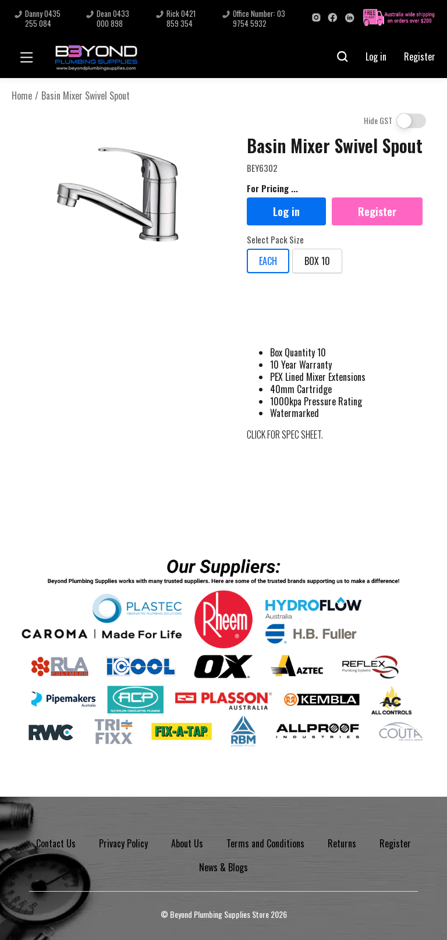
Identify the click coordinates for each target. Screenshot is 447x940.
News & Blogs (223, 867)
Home (22, 96)
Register (419, 56)
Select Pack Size (275, 240)
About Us (187, 843)
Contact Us (56, 843)
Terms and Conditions (265, 843)
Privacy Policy (123, 843)
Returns (342, 843)
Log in (376, 56)
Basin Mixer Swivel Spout (85, 96)
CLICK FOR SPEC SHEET (284, 434)
